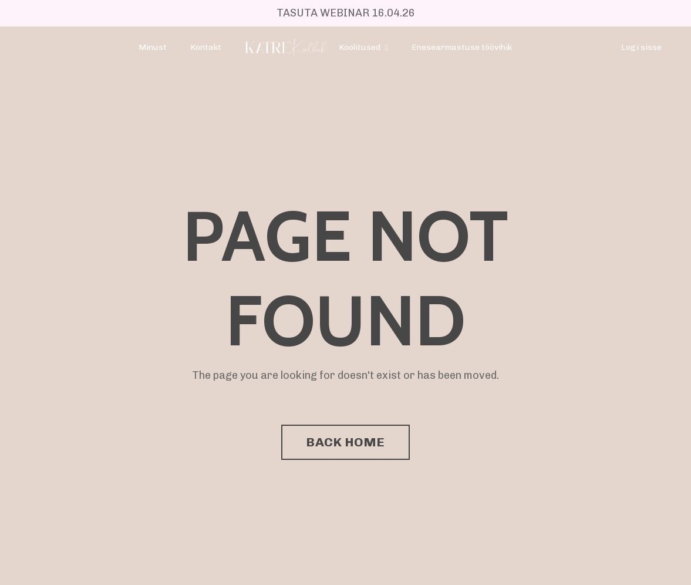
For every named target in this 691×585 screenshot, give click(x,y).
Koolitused (363, 47)
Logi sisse (641, 47)
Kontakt (205, 47)
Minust (153, 47)
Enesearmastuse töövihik (462, 47)
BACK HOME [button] (345, 442)
